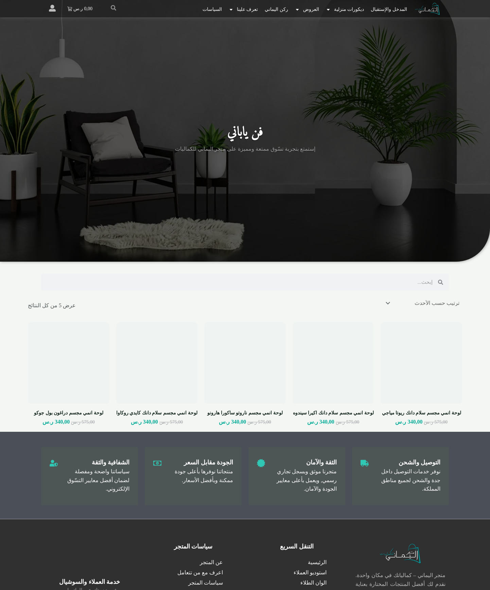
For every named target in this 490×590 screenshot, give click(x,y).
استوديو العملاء (310, 572)
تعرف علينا (243, 9)
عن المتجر (211, 562)
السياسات (212, 9)
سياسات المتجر (205, 583)
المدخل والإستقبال (389, 9)
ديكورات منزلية (345, 9)
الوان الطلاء (313, 583)
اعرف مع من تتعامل (200, 572)
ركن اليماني (276, 9)
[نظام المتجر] (423, 303)
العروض (307, 9)
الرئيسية (317, 562)
